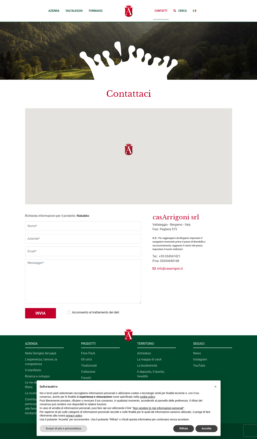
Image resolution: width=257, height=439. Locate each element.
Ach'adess (144, 353)
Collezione (88, 372)
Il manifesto (33, 370)
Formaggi (96, 10)
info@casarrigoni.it (168, 268)
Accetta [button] (206, 428)
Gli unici (86, 359)
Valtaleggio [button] (74, 10)
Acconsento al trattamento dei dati (95, 312)
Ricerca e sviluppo (37, 376)
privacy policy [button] (74, 415)
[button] (180, 11)
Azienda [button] (53, 10)
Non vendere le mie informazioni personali (158, 408)
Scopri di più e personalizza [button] (63, 428)
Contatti (161, 10)
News (197, 353)
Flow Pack (88, 353)
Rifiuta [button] (183, 428)
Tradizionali (89, 365)
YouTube (199, 365)
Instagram (200, 359)
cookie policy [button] (147, 396)
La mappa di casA (149, 359)
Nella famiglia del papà (40, 353)
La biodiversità (147, 365)
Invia (40, 313)
